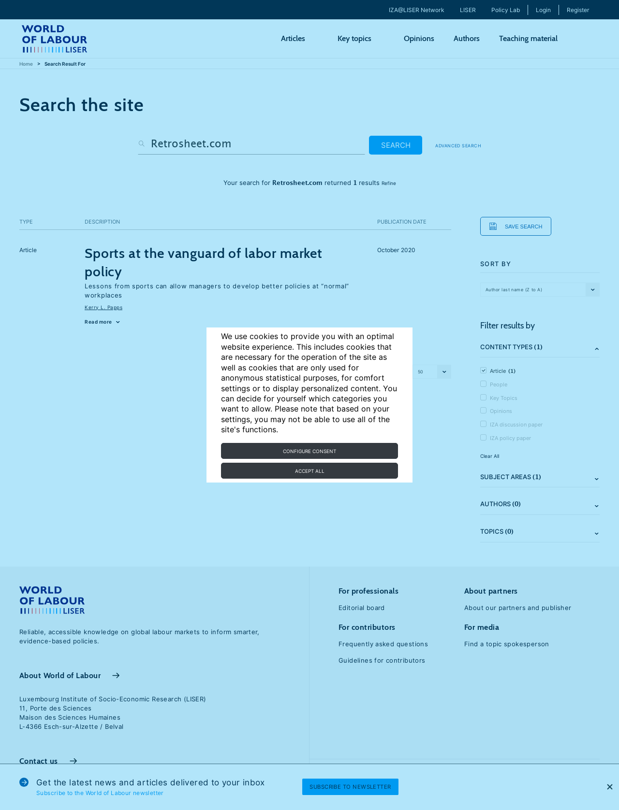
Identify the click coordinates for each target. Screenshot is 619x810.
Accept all (309, 471)
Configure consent (309, 451)
